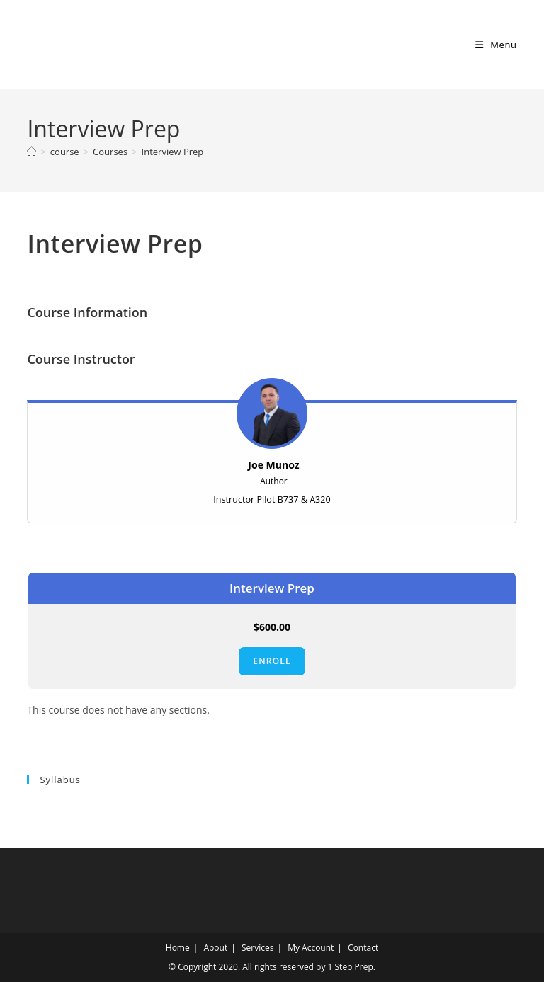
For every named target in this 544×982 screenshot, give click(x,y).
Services (257, 948)
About (215, 948)
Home (178, 948)
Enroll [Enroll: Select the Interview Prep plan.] (271, 661)
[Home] (31, 151)
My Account (311, 948)
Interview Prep (173, 151)
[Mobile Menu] (496, 44)
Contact (363, 948)
